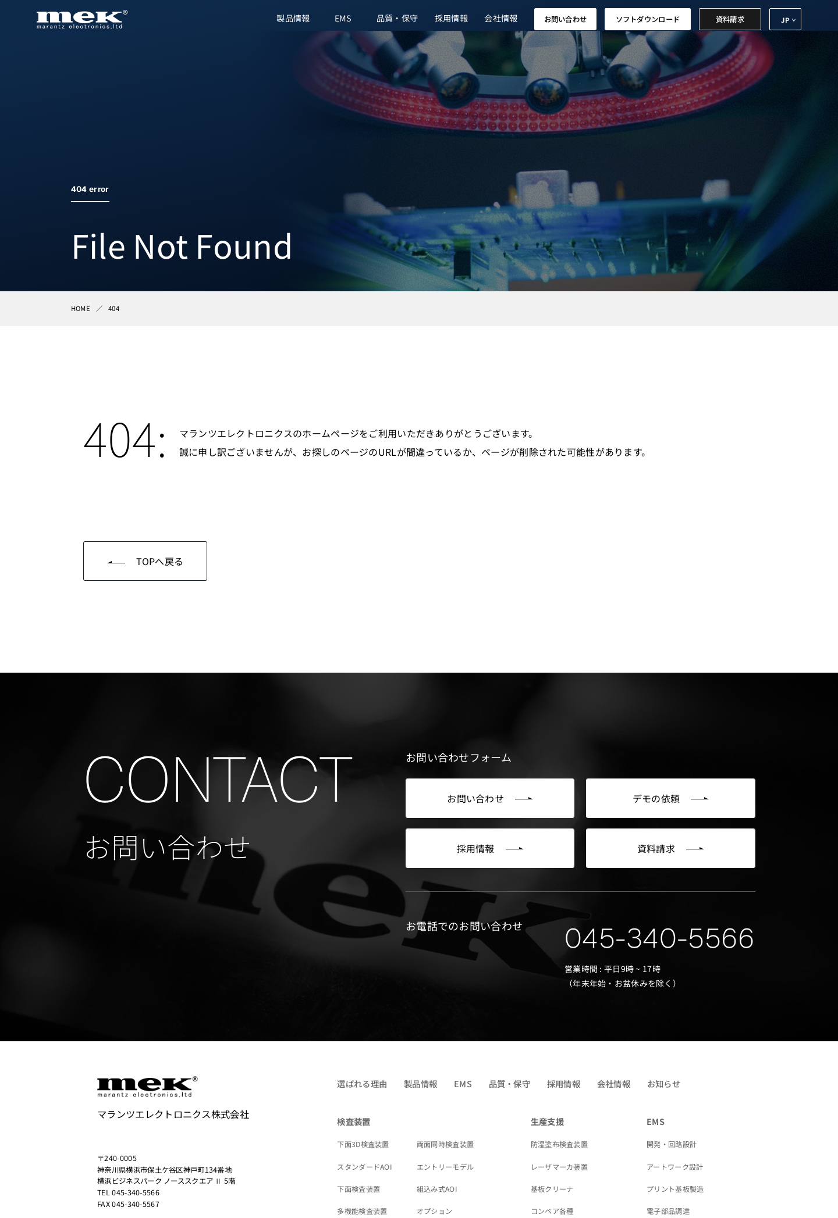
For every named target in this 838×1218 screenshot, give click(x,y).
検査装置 (353, 1121)
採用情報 (451, 18)
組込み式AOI (437, 1189)
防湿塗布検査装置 (559, 1144)
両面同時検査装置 (445, 1144)
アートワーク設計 (675, 1167)
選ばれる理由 (362, 1083)
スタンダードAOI (364, 1167)
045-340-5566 (659, 938)
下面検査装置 (358, 1189)
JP (785, 19)
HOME (80, 308)
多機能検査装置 (362, 1211)
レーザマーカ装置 (559, 1167)
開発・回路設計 (672, 1144)
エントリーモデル (445, 1167)
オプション (434, 1211)
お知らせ (663, 1083)
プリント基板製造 (675, 1189)
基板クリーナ (552, 1189)
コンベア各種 (552, 1211)
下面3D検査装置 (363, 1144)
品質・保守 (397, 18)
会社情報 (500, 18)
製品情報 (293, 18)
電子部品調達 (668, 1211)
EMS (343, 18)
